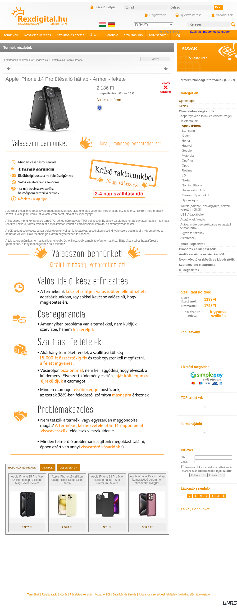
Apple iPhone (74, 60)
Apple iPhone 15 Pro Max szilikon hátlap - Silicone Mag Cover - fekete (27, 480)
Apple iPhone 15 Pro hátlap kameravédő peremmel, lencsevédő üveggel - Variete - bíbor (147, 481)
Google (187, 150)
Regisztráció (49, 594)
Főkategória (11, 60)
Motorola (188, 155)
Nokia (186, 180)
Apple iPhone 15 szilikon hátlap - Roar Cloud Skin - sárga (67, 480)
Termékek (33, 594)
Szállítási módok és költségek (210, 31)
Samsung (188, 130)
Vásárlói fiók (102, 594)
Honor (186, 140)
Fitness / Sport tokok (196, 195)
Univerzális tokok (193, 190)
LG (184, 175)
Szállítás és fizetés (124, 594)
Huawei (187, 145)
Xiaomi (186, 135)
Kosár (63, 594)
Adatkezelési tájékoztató (194, 594)
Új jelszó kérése (191, 15)
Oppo (185, 165)
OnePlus (188, 160)
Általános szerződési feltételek (158, 594)
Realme (187, 170)
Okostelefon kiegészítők (34, 60)
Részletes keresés (81, 594)
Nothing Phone (192, 185)
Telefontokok (57, 60)
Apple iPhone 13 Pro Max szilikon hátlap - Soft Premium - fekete (107, 480)
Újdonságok (190, 200)
